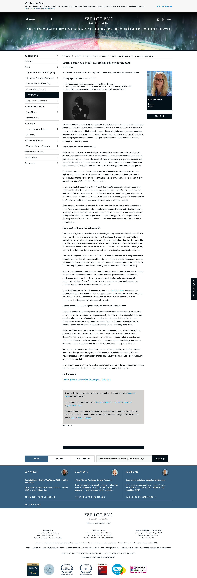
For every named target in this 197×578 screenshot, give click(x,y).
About (31, 29)
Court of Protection (36, 89)
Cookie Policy (88, 548)
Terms (28, 548)
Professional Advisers (37, 129)
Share (158, 116)
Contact (164, 29)
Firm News (31, 112)
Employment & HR (35, 106)
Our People (150, 29)
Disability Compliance (42, 548)
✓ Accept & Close (164, 6)
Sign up (160, 458)
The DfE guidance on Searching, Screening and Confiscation (87, 380)
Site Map (114, 548)
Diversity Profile (74, 548)
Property (30, 134)
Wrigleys (31, 56)
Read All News (33, 504)
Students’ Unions (34, 140)
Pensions (30, 123)
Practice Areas (47, 29)
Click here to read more (39, 497)
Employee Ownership (36, 100)
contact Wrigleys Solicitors (81, 418)
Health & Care (33, 117)
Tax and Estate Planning (38, 146)
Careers (135, 29)
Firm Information (102, 548)
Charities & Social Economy (40, 78)
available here (117, 290)
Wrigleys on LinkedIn (103, 402)
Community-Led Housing (38, 83)
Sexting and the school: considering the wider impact (114, 56)
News (62, 29)
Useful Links (165, 548)
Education (34, 95)
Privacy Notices (59, 548)
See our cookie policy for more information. (40, 9)
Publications (103, 29)
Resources (121, 29)
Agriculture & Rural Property (40, 72)
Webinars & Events (80, 29)
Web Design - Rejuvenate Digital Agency (98, 557)
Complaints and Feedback (130, 548)
